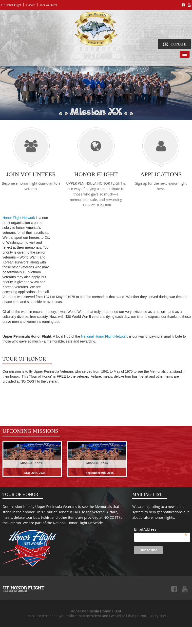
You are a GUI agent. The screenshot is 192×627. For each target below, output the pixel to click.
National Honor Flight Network (104, 336)
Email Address (160, 529)
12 (120, 113)
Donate (30, 5)
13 (125, 113)
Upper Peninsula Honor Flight (23, 588)
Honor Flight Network (18, 218)
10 (109, 113)
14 (131, 113)
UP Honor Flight (11, 5)
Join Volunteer (48, 5)
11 (115, 113)
